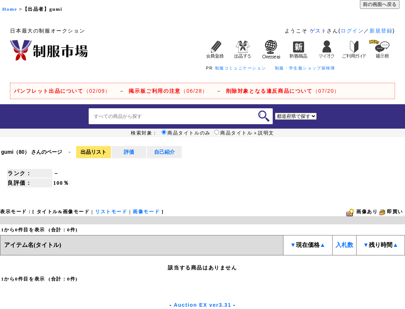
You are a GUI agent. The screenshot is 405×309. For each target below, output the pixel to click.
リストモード (111, 211)
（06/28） (168, 91)
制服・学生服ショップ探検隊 (305, 68)
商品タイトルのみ (186, 133)
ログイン (352, 31)
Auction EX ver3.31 (202, 305)
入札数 (344, 245)
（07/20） (283, 91)
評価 (129, 152)
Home (9, 9)
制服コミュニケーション (240, 68)
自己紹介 (164, 152)
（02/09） (62, 91)
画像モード (146, 211)
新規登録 (381, 31)
